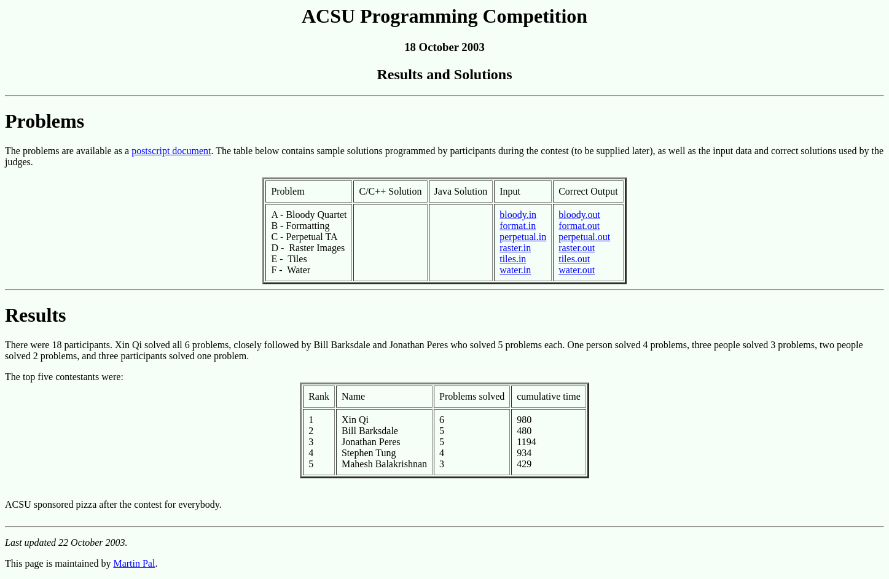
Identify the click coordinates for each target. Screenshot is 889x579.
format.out (579, 225)
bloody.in (517, 214)
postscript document (171, 151)
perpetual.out (584, 236)
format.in (517, 225)
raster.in (515, 248)
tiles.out (574, 259)
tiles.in (512, 259)
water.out (576, 270)
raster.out (576, 248)
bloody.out (579, 214)
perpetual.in (522, 236)
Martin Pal (134, 563)
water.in (515, 270)
